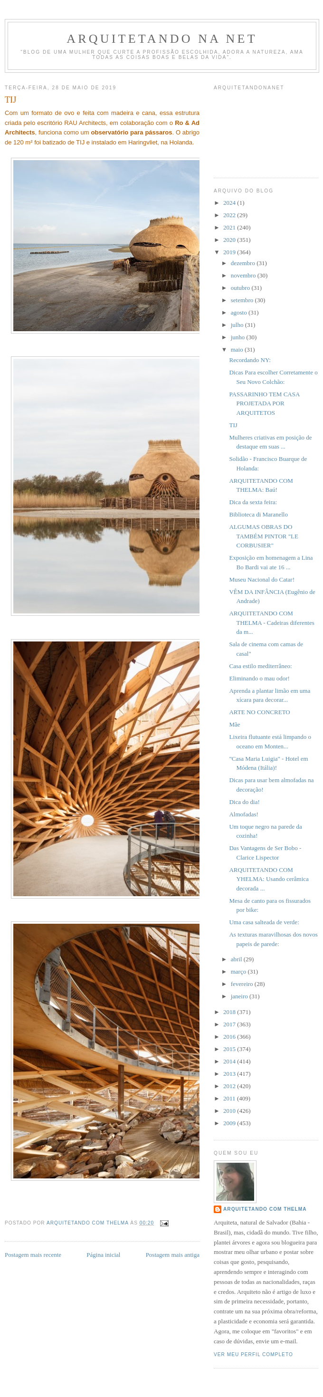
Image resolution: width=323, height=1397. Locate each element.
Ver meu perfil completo (253, 1354)
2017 (230, 1024)
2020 (230, 239)
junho (239, 337)
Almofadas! (243, 814)
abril (237, 959)
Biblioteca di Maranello (258, 514)
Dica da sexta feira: (253, 502)
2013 (230, 1073)
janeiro (240, 996)
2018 (230, 1011)
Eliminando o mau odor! (259, 678)
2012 (230, 1086)
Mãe (234, 724)
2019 (230, 252)
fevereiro (243, 983)
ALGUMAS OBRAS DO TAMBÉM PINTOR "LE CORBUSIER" (263, 536)
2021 (230, 227)
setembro (243, 300)
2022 (230, 215)
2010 (230, 1110)
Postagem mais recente (33, 1254)
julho (238, 324)
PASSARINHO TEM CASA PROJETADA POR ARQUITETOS (264, 403)
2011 (230, 1098)
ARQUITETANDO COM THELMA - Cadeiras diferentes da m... (271, 622)
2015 (230, 1049)
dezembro (244, 263)
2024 (230, 202)
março (239, 971)
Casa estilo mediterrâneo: (260, 666)
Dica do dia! (244, 801)
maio (238, 349)
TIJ (233, 425)
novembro (244, 275)
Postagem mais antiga (173, 1254)
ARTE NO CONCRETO (259, 712)
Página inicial (103, 1254)
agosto (239, 312)
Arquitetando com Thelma (265, 1209)
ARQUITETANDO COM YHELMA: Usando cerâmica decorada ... (268, 879)
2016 (230, 1036)
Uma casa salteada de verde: (264, 922)
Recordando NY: (249, 360)
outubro (241, 287)
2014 (230, 1061)
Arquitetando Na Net (161, 39)
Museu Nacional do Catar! (261, 579)
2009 (230, 1123)
